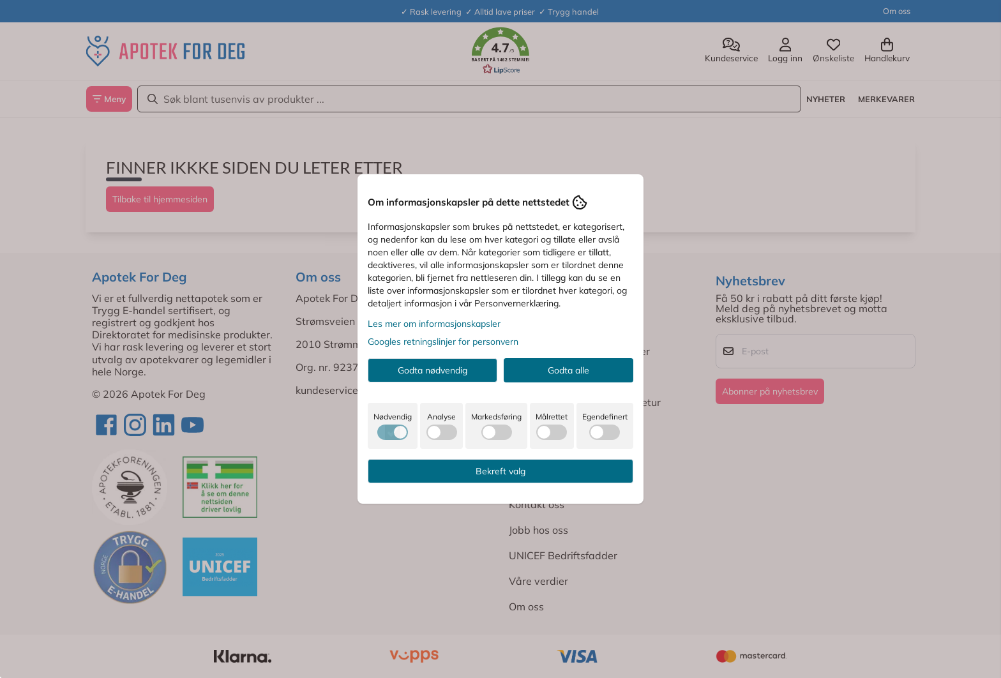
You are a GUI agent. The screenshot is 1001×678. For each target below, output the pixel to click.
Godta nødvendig (432, 370)
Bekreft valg (500, 471)
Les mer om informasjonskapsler (434, 323)
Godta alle (568, 370)
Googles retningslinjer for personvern (443, 341)
